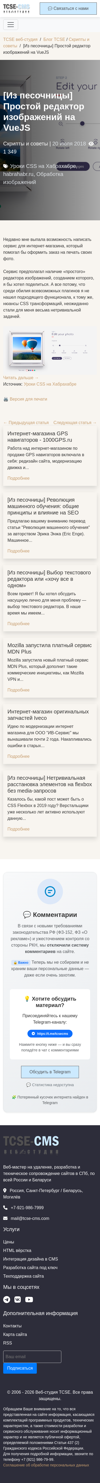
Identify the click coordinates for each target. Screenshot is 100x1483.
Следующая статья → (75, 422)
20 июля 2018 (69, 144)
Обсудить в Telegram (49, 1072)
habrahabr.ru (18, 174)
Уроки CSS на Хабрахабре (43, 166)
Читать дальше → (21, 377)
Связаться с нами (68, 8)
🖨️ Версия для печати (25, 399)
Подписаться (20, 1368)
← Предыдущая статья (26, 422)
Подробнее (18, 478)
